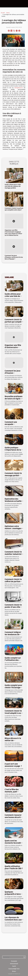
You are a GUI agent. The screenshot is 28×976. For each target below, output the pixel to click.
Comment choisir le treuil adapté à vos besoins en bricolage (14, 712)
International (14, 963)
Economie (14, 961)
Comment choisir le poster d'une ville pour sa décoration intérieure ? (13, 608)
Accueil (3, 12)
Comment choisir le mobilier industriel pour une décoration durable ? (13, 555)
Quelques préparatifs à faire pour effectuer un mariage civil (13, 895)
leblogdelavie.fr (18, 87)
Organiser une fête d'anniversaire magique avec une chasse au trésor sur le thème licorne (13, 232)
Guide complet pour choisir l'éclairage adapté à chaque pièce (13, 688)
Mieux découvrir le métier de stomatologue (13, 740)
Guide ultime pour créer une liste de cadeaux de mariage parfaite (13, 186)
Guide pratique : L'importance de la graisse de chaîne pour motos (13, 451)
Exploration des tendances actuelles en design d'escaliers (14, 501)
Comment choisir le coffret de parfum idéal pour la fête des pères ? (14, 582)
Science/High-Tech (14, 969)
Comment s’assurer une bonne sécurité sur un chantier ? (13, 817)
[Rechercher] (14, 957)
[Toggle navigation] (3, 3)
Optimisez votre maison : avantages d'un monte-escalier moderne (13, 529)
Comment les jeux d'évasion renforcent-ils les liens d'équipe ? (14, 257)
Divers (8, 12)
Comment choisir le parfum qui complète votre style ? (14, 209)
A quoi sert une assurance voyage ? (13, 764)
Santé (14, 966)
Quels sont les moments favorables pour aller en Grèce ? (14, 842)
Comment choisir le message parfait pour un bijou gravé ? (14, 475)
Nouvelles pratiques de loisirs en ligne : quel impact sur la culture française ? (13, 399)
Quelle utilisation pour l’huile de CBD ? (14, 867)
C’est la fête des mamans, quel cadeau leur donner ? (14, 791)
